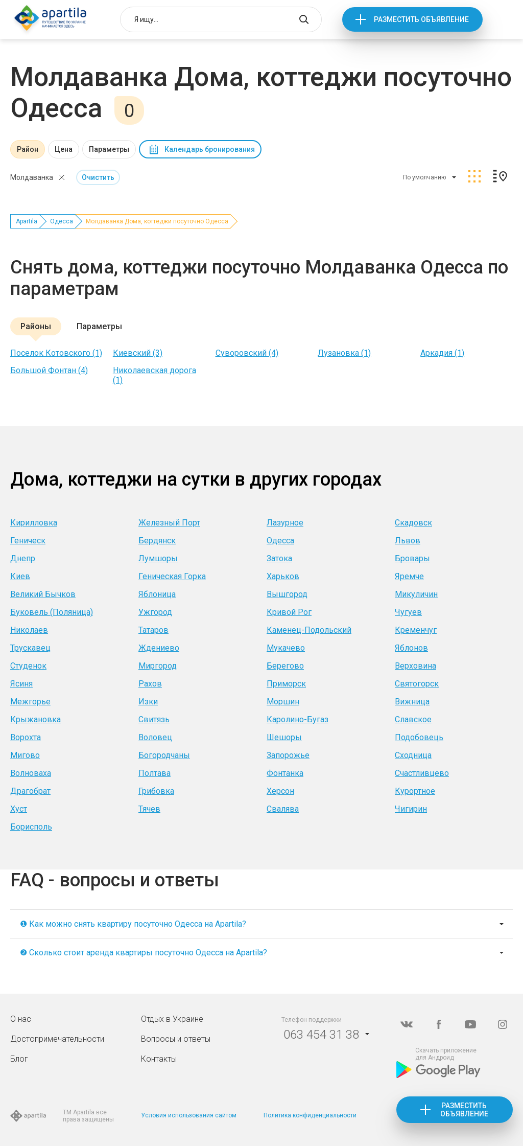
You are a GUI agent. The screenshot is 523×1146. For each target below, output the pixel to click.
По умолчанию (424, 177)
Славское (413, 719)
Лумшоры (158, 558)
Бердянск (157, 540)
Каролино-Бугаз (297, 719)
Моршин (283, 701)
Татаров (153, 630)
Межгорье (30, 701)
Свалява (283, 809)
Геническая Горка (172, 576)
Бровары (412, 558)
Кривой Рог (289, 612)
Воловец (155, 737)
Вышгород (287, 594)
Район (27, 149)
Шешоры (284, 737)
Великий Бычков (43, 594)
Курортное (415, 791)
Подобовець (419, 737)
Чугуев (408, 612)
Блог (19, 1059)
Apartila (26, 221)
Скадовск (413, 523)
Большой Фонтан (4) (49, 370)
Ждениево (158, 648)
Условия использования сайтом (188, 1115)
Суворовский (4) (247, 353)
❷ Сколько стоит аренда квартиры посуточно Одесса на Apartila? (143, 952)
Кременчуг (416, 630)
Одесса (61, 221)
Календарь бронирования (209, 149)
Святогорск (417, 684)
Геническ (27, 540)
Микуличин (416, 594)
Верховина (415, 666)
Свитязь (154, 719)
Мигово (25, 755)
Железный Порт (169, 523)
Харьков (283, 576)
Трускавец (30, 648)
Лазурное (285, 523)
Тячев (149, 809)
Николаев (29, 630)
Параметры (109, 149)
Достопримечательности (57, 1039)
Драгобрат (30, 791)
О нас (20, 1019)
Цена (64, 149)
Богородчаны (164, 755)
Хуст (18, 809)
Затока (279, 558)
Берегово (285, 666)
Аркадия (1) (442, 353)
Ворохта (25, 737)
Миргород (157, 666)
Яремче (409, 576)
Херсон (280, 791)
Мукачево (286, 648)
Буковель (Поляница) (51, 612)
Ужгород (155, 612)
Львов (407, 540)
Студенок (28, 666)
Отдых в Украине (172, 1019)
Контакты (159, 1059)
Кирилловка (33, 523)
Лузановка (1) (344, 353)
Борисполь (31, 827)
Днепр (22, 558)
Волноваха (30, 773)
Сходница (413, 755)
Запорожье (288, 755)
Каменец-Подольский (309, 630)
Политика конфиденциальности (310, 1115)
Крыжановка (35, 719)
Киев (20, 576)
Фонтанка (285, 773)
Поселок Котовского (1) (56, 353)
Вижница (412, 701)
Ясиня (21, 684)
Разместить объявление (421, 19)
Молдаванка (31, 177)
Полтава (154, 773)
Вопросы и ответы (175, 1039)
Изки (148, 701)
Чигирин (411, 809)
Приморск (286, 684)
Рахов (150, 684)
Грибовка (156, 791)
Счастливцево (422, 773)
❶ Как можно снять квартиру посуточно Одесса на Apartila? (133, 924)
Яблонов (411, 648)
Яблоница (157, 594)
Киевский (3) (137, 353)
